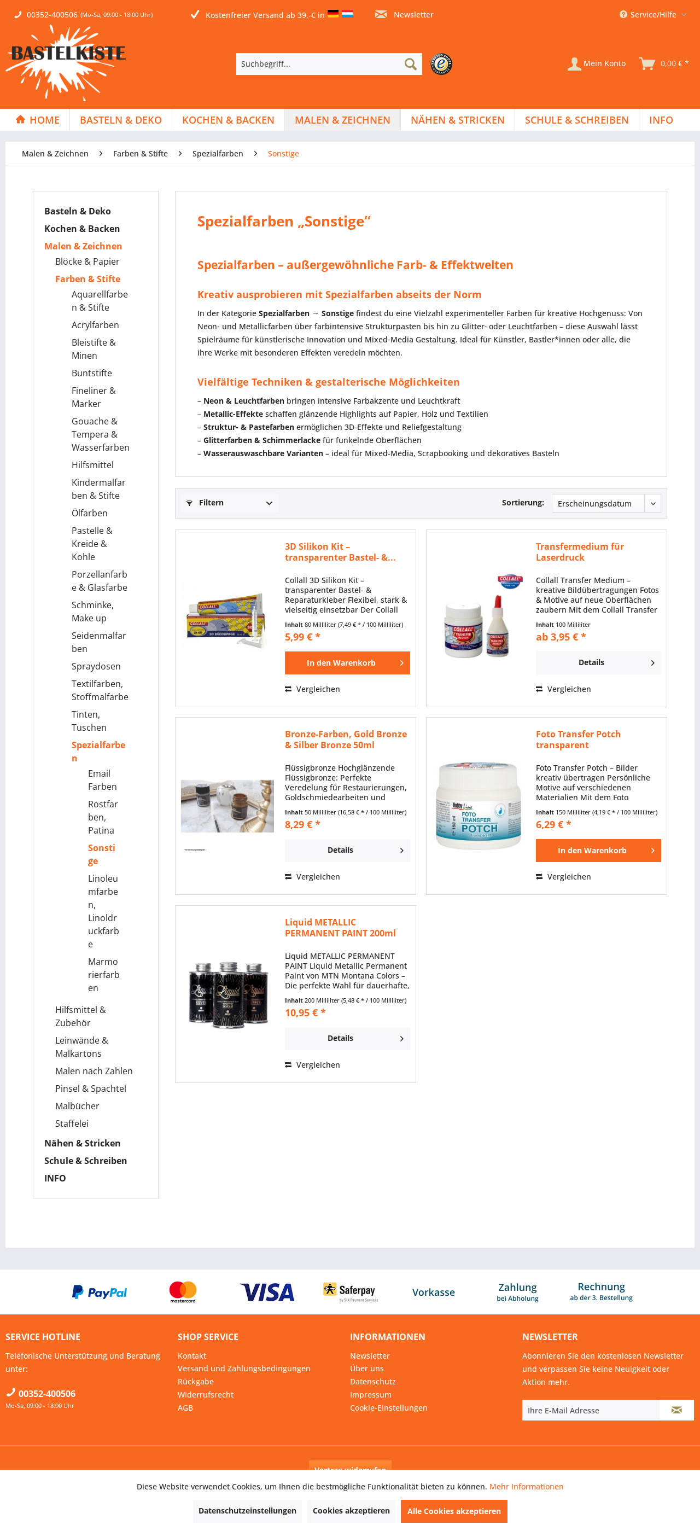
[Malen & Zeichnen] (342, 120)
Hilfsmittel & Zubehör (80, 1016)
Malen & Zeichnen (83, 246)
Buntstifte (92, 373)
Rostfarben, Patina (103, 817)
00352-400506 (52, 14)
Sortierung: (523, 502)
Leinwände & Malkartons (81, 1047)
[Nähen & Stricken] (458, 120)
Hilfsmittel (93, 465)
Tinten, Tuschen (89, 721)
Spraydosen (96, 666)
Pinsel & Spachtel (90, 1088)
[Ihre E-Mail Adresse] (591, 1410)
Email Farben (102, 780)
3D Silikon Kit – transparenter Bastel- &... (340, 552)
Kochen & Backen (82, 229)
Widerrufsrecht (206, 1394)
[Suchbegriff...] (329, 64)
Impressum (371, 1394)
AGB (185, 1407)
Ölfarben (90, 513)
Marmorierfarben (104, 975)
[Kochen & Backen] (228, 120)
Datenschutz (373, 1381)
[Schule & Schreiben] (577, 120)
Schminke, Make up (93, 611)
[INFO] (661, 120)
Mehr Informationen (526, 1486)
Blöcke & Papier (87, 261)
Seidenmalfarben (99, 642)
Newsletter (404, 14)
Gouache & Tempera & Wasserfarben (101, 434)
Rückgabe (196, 1381)
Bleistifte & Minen (94, 349)
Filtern (205, 502)
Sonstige (101, 854)
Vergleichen (312, 689)
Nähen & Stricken (82, 1143)
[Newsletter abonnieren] (677, 1410)
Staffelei (72, 1123)
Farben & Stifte (87, 279)
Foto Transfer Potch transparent (578, 739)
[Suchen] (410, 64)
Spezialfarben (98, 751)
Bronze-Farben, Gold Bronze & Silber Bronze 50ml (346, 739)
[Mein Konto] (597, 64)
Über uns (367, 1368)
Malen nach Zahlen (94, 1071)
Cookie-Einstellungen (389, 1407)
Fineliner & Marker (94, 397)
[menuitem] (347, 64)
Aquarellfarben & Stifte (100, 300)
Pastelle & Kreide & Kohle (92, 544)
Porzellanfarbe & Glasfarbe (99, 580)
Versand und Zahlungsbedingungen (244, 1368)
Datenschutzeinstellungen (247, 1510)
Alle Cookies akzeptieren (454, 1511)
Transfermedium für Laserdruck (580, 552)
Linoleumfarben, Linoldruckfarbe (103, 911)
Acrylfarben (95, 325)
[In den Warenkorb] (347, 662)
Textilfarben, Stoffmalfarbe (100, 690)
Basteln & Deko (77, 211)
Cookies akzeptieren (351, 1510)
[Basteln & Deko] (121, 120)
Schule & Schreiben (85, 1161)
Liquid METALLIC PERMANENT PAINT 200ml (340, 928)
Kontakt (192, 1355)
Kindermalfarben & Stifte (99, 489)
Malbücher (77, 1106)
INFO (55, 1178)
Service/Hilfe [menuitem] (649, 14)
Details (617, 660)
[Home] (37, 120)
